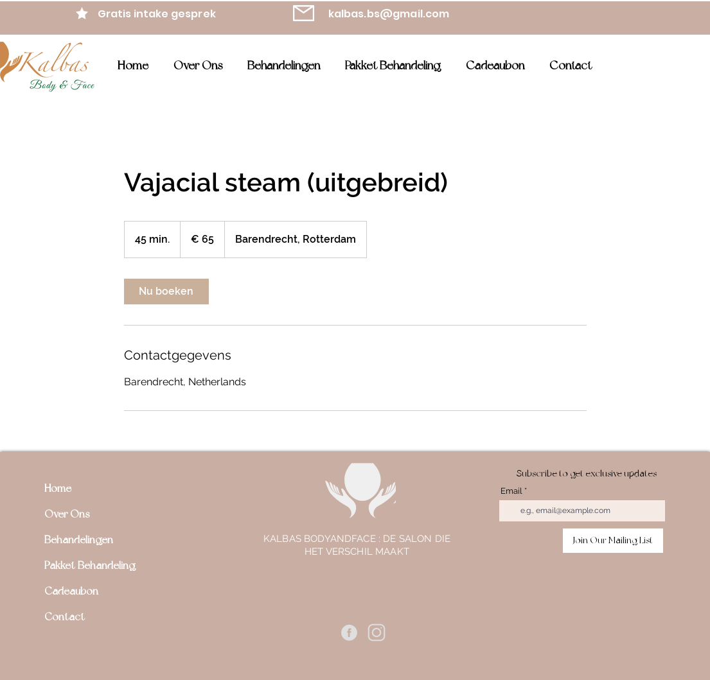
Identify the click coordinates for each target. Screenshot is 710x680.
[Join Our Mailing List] (613, 540)
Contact (64, 617)
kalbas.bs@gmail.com (389, 13)
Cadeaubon (71, 591)
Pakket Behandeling (90, 565)
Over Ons (66, 514)
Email (511, 491)
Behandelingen (78, 540)
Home (57, 488)
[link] (166, 291)
